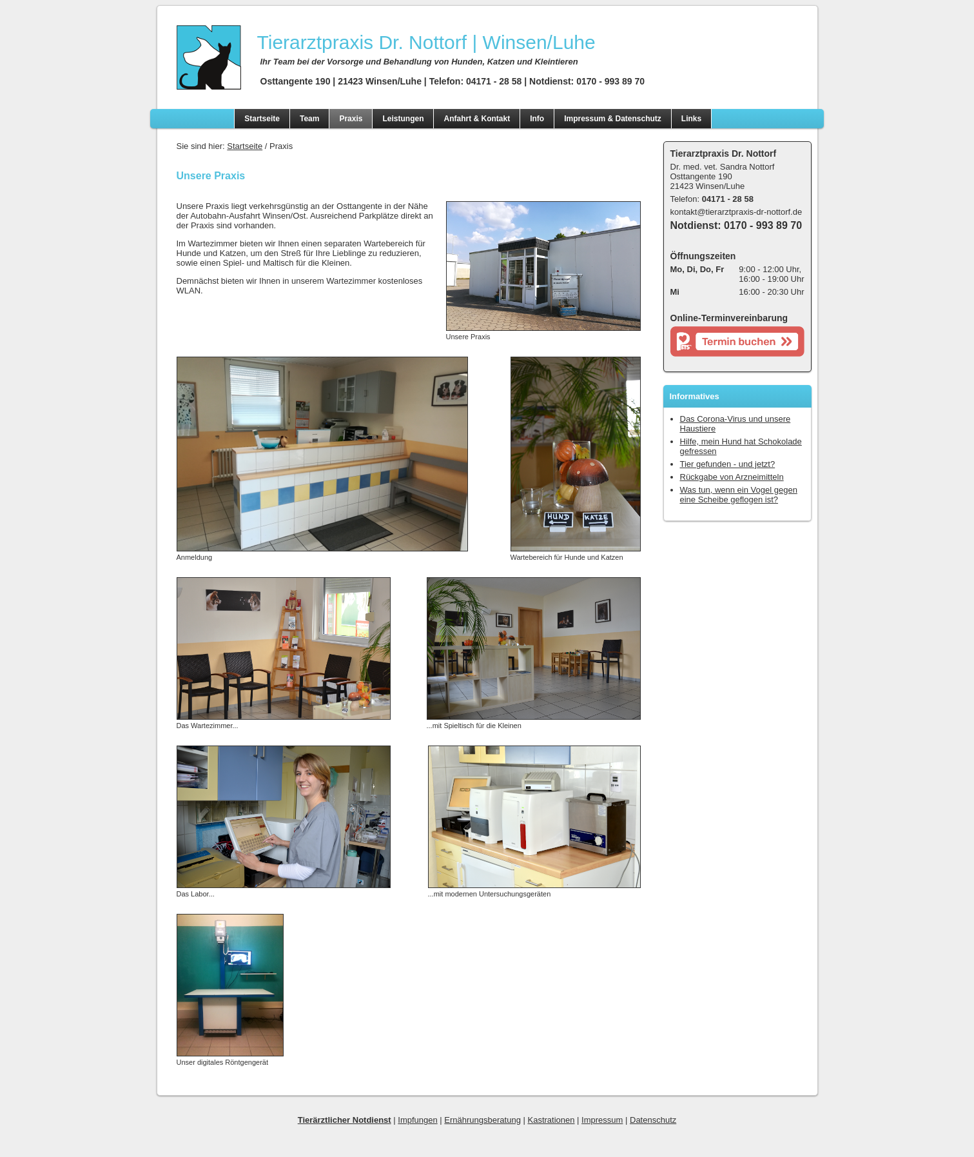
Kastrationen (550, 1120)
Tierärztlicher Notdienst (344, 1120)
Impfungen (417, 1120)
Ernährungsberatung (482, 1120)
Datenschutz (653, 1120)
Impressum (602, 1120)
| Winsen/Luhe (426, 42)
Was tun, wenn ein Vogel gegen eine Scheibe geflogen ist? (738, 494)
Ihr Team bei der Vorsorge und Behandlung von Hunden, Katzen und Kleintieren (419, 61)
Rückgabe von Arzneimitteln (732, 477)
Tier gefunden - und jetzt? (727, 464)
